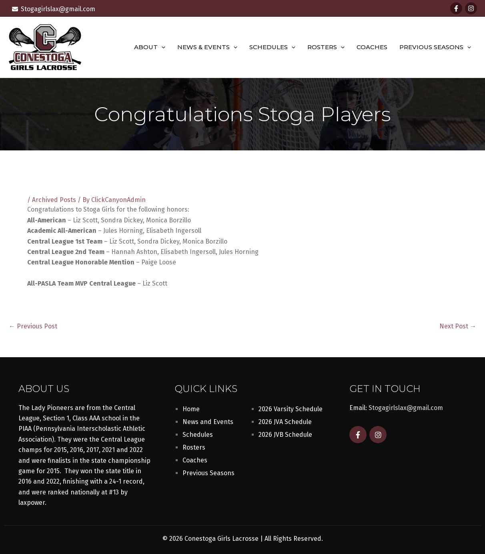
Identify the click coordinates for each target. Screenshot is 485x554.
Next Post (457, 326)
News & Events (207, 47)
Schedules (272, 47)
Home (191, 409)
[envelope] (53, 9)
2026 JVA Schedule (285, 422)
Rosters (326, 47)
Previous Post (33, 326)
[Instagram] (471, 8)
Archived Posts (54, 200)
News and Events (207, 422)
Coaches (372, 47)
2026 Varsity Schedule (291, 409)
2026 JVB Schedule (285, 434)
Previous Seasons (435, 47)
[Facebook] (456, 8)
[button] (161, 47)
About (149, 47)
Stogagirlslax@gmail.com (406, 408)
